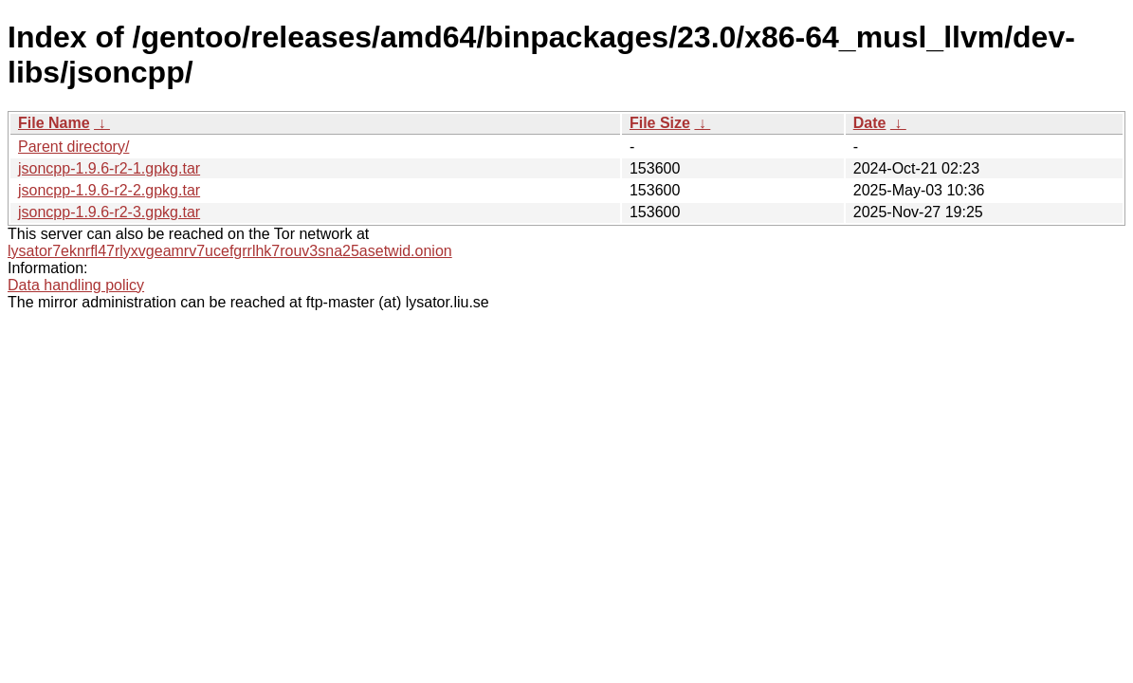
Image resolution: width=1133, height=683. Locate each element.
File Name (54, 123)
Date (869, 123)
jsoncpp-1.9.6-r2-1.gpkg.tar (109, 168)
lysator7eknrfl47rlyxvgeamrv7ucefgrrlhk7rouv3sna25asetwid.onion (230, 251)
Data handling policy (76, 285)
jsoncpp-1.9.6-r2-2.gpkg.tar (109, 190)
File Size (660, 123)
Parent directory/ (73, 146)
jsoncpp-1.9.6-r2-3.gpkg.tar (109, 212)
